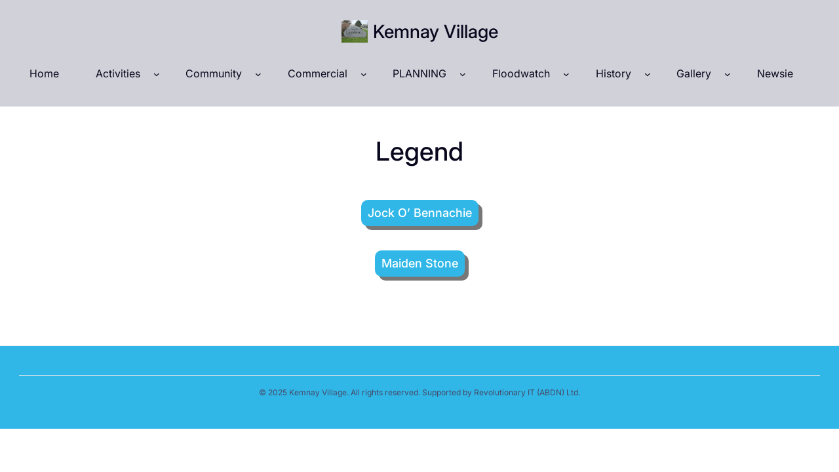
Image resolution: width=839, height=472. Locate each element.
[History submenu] (647, 74)
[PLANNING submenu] (462, 74)
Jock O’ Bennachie (420, 213)
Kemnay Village (435, 31)
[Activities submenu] (156, 74)
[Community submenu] (258, 74)
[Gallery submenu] (727, 74)
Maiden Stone (419, 263)
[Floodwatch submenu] (566, 74)
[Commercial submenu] (364, 74)
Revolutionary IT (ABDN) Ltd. (527, 392)
